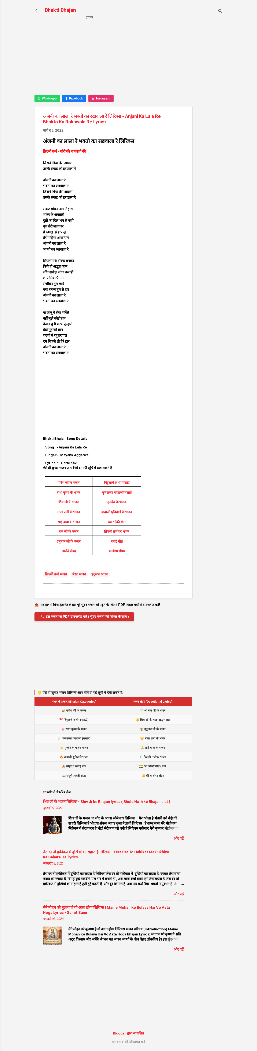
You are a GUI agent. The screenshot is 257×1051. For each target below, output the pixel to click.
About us (173, 17)
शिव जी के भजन (68, 502)
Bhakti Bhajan (60, 10)
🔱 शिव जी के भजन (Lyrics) (153, 719)
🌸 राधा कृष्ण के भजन (74, 729)
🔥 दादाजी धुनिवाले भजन (74, 757)
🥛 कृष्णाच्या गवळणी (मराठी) (73, 738)
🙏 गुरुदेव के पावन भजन (74, 747)
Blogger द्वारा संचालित (128, 1033)
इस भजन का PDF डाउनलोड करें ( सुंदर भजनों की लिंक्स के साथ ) (84, 617)
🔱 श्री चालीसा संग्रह (153, 775)
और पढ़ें (179, 838)
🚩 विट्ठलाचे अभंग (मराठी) (73, 719)
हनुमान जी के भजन (69, 541)
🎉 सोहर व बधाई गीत (74, 766)
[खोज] (220, 11)
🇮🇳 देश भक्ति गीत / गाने (152, 766)
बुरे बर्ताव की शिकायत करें (128, 1042)
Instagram (101, 98)
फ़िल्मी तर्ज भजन (56, 574)
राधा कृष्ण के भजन (68, 492)
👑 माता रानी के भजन (152, 738)
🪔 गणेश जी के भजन (74, 710)
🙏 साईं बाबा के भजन (152, 747)
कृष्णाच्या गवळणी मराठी (117, 492)
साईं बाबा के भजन (69, 522)
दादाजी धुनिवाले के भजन (116, 512)
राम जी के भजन (68, 531)
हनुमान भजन (99, 574)
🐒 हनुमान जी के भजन (152, 729)
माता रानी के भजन (68, 512)
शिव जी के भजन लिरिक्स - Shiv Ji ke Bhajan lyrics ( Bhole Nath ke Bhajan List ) (106, 801)
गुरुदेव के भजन (116, 502)
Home (90, 17)
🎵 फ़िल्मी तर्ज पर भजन (152, 757)
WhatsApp (47, 98)
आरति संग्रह (68, 551)
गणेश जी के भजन (69, 482)
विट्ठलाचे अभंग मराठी (116, 482)
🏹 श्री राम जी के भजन (152, 710)
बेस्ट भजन (79, 574)
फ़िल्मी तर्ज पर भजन (116, 531)
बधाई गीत (117, 541)
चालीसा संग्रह (117, 551)
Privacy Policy (116, 17)
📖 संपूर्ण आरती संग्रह (74, 775)
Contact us (146, 17)
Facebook (74, 98)
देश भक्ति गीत (116, 522)
